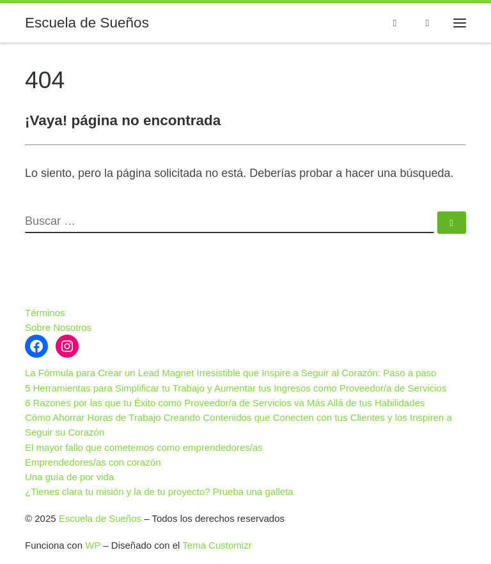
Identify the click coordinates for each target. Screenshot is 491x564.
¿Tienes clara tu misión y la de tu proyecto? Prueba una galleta (159, 491)
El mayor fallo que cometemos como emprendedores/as (144, 447)
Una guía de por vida (69, 476)
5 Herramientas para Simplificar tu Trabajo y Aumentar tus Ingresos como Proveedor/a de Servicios (235, 388)
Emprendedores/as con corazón (93, 462)
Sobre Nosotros (58, 327)
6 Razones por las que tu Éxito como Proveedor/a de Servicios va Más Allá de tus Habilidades (225, 402)
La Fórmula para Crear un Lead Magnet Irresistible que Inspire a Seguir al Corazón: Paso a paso (231, 372)
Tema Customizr (216, 545)
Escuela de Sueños (100, 518)
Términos (45, 312)
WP (92, 545)
